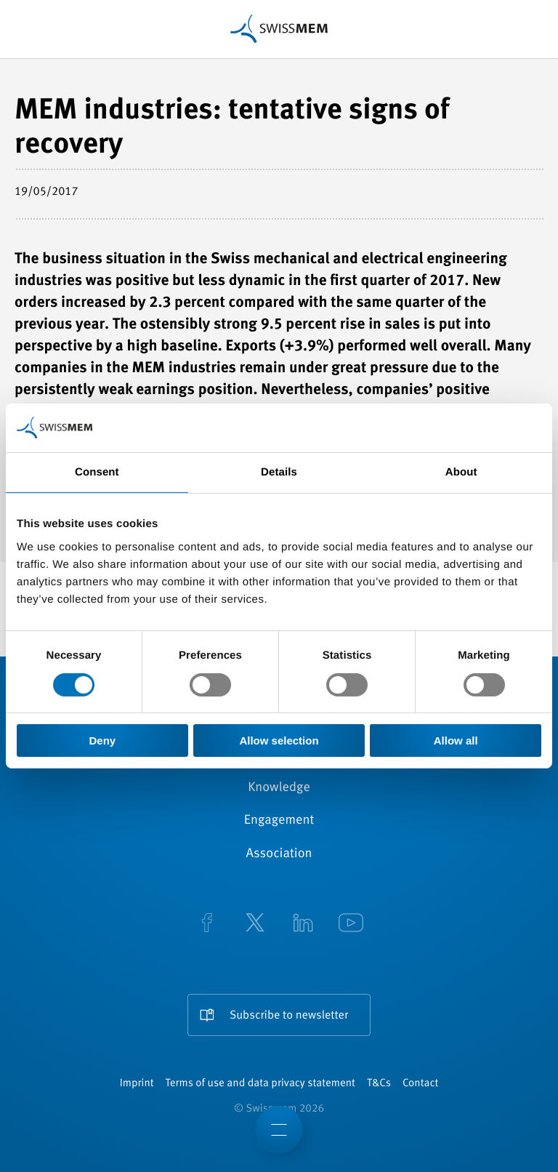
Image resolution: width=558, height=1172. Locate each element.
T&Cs (379, 1083)
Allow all (456, 740)
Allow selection (278, 740)
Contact (420, 1083)
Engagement (279, 820)
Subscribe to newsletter (289, 1016)
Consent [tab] (97, 472)
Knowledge (279, 788)
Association (279, 854)
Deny (102, 740)
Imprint (137, 1083)
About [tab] (461, 472)
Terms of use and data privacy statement (260, 1083)
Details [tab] (279, 472)
